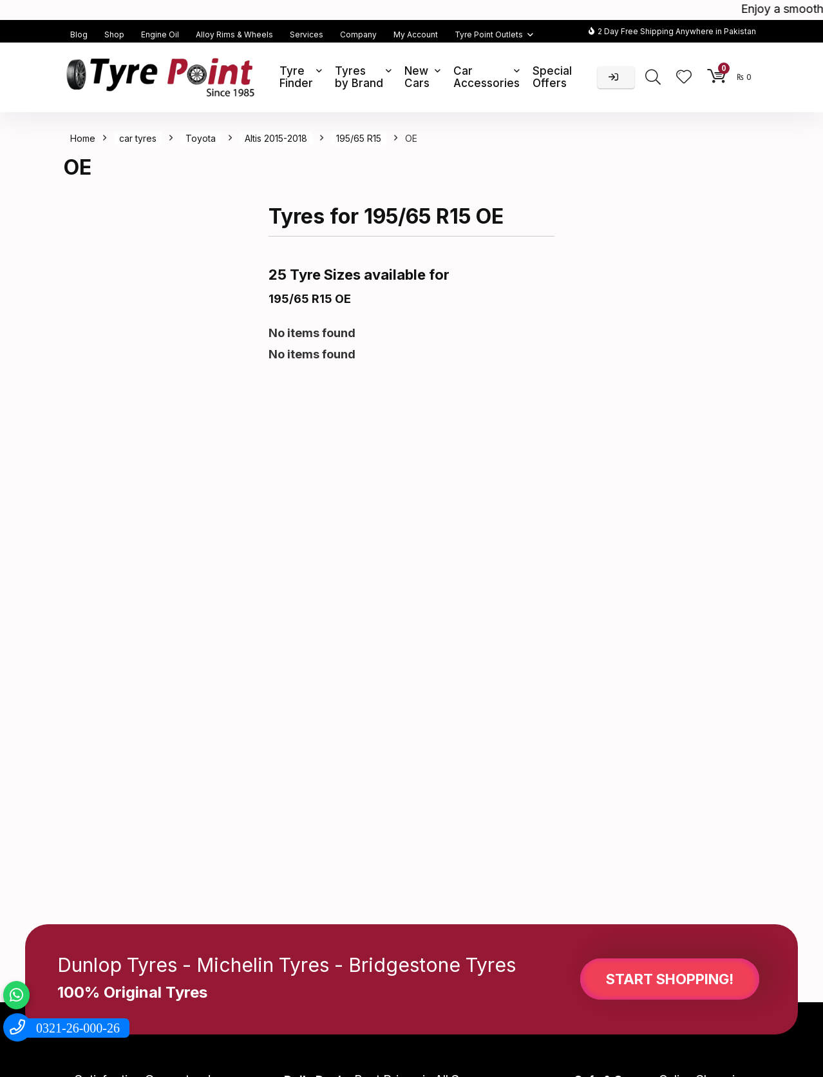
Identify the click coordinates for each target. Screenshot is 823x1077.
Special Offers (552, 77)
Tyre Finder (296, 77)
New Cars (417, 77)
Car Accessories (486, 77)
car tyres (137, 138)
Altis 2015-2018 (276, 138)
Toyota (200, 138)
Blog (79, 34)
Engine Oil (160, 34)
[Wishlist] (684, 77)
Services (306, 34)
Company (358, 34)
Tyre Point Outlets (489, 34)
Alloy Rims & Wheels (234, 34)
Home (82, 138)
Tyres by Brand (359, 77)
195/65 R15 (358, 138)
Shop (114, 34)
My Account (415, 34)
